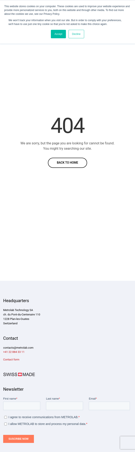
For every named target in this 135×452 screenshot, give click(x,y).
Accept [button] (58, 34)
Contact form (11, 359)
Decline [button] (76, 34)
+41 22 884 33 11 (14, 351)
